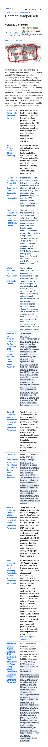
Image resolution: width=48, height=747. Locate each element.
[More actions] (40, 9)
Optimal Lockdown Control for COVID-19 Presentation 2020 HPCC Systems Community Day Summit (12, 518)
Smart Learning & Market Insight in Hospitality (11, 565)
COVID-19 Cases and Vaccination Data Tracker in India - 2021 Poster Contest (12, 276)
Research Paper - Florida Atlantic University (11, 362)
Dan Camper (15, 33)
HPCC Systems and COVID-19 (19, 13)
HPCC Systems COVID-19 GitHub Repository (11, 150)
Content (8, 9)
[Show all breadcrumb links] (13, 8)
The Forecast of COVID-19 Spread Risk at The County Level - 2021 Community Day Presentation (12, 188)
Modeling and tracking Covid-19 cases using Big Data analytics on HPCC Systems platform (12, 344)
